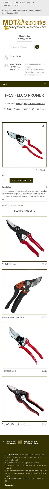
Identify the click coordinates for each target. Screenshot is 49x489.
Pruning (17, 109)
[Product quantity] (6, 180)
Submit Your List (35, 10)
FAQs (17, 13)
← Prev (36, 170)
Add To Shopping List (21, 180)
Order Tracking (7, 13)
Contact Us (9, 485)
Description (6, 187)
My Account (6, 10)
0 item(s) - (24, 37)
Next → (44, 170)
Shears (25, 109)
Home (19, 104)
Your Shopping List (20, 10)
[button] (43, 126)
